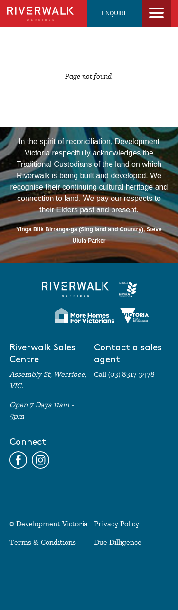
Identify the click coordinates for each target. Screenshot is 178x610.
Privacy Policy (116, 523)
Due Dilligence (117, 542)
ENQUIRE (115, 13)
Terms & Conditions (42, 542)
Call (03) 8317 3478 (124, 374)
